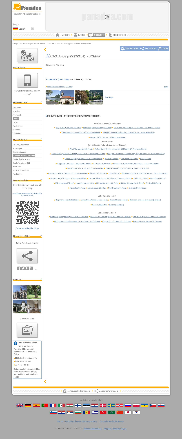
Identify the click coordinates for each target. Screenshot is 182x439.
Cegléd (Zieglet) (83, 159)
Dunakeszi (129, 159)
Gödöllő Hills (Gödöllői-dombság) (78, 154)
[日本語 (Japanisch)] (128, 412)
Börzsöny (61, 43)
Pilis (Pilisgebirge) (81, 149)
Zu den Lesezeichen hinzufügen (27, 228)
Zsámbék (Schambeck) (137, 188)
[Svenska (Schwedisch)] (111, 405)
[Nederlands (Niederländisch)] (94, 405)
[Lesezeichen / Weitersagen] (27, 256)
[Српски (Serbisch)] (70, 412)
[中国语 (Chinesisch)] (119, 412)
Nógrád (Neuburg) (132, 183)
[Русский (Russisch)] (128, 405)
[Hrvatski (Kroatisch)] (61, 412)
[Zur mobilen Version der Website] (27, 80)
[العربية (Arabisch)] (111, 412)
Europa (116, 205)
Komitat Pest (81, 132)
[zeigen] (45, 381)
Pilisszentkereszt (107, 183)
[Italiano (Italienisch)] (61, 405)
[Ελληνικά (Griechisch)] (94, 412)
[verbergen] (45, 49)
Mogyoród (107, 428)
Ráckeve (112, 159)
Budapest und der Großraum (36, 43)
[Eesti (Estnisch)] (86, 405)
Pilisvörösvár (102, 163)
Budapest (116, 428)
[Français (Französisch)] (53, 405)
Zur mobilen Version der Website (112, 421)
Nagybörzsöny (85, 183)
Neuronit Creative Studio (93, 428)
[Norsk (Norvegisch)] (119, 405)
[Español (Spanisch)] (36, 405)
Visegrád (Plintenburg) (127, 168)
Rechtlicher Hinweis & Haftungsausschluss (81, 421)
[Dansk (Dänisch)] (103, 405)
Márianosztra (64, 183)
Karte (166, 86)
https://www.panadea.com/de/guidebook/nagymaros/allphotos (27, 194)
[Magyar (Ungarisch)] (69, 405)
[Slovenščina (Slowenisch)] (53, 412)
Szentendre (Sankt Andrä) (136, 163)
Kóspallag (158, 178)
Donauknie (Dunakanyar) (137, 127)
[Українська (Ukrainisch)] (144, 405)
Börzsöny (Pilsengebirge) (97, 127)
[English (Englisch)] (19, 405)
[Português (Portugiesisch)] (44, 405)
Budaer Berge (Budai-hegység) (120, 149)
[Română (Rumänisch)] (86, 412)
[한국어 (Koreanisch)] (136, 412)
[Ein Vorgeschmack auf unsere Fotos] (27, 330)
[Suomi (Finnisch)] (78, 405)
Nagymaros (70, 43)
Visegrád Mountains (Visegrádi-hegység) (136, 154)
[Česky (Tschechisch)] (153, 405)
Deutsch (22, 29)
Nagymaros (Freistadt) (57, 79)
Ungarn (22, 43)
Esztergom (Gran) (67, 173)
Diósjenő (153, 183)
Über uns (60, 421)
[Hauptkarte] (27, 55)
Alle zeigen (109, 97)
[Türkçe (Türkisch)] (103, 412)
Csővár (141, 178)
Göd (145, 159)
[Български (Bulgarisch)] (78, 412)
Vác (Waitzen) (85, 168)
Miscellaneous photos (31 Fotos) (60, 86)
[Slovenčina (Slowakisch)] (161, 405)
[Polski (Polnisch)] (136, 405)
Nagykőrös (74, 163)
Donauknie (52, 43)
